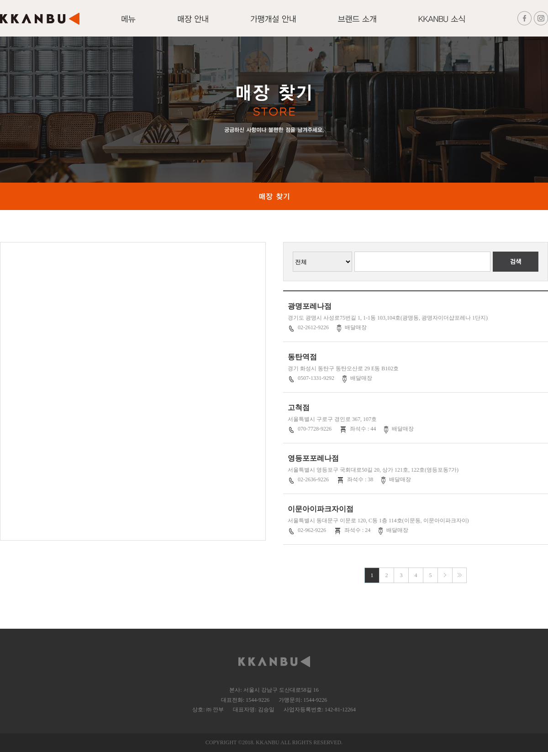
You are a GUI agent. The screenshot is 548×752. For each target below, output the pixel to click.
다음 (444, 575)
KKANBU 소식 (441, 24)
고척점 (299, 407)
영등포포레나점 (313, 458)
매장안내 (193, 24)
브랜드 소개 (357, 24)
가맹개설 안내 (273, 24)
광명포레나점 (310, 306)
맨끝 (459, 575)
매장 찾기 (274, 196)
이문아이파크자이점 (320, 509)
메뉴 (128, 24)
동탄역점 (302, 357)
